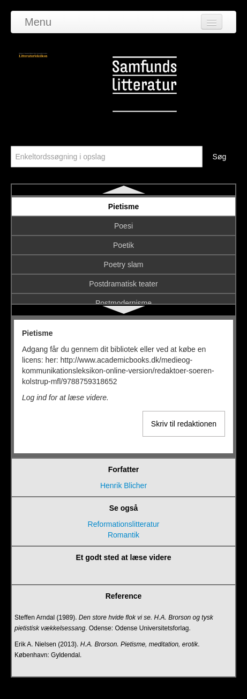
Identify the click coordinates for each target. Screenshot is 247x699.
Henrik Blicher (123, 485)
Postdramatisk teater (123, 283)
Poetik (123, 245)
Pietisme (123, 206)
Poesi (123, 226)
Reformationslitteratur (124, 524)
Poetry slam (124, 264)
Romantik (123, 535)
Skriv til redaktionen (183, 424)
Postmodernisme (123, 303)
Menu (38, 22)
